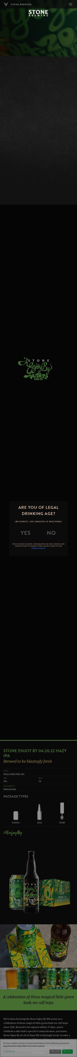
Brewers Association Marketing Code (47, 1047)
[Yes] (25, 533)
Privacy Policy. (38, 548)
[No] (51, 533)
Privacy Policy (38, 1052)
